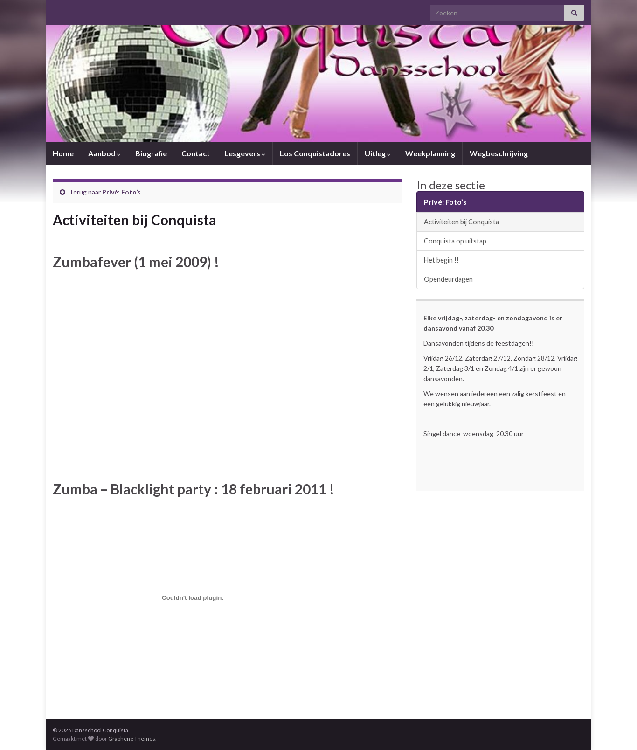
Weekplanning (430, 153)
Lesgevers (244, 153)
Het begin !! (441, 260)
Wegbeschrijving (499, 153)
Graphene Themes (131, 738)
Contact (195, 153)
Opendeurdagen (448, 279)
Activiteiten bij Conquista (461, 222)
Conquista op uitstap (455, 241)
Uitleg (378, 153)
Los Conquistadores (315, 153)
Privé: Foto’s (121, 192)
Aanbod (104, 153)
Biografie (151, 153)
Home (63, 153)
